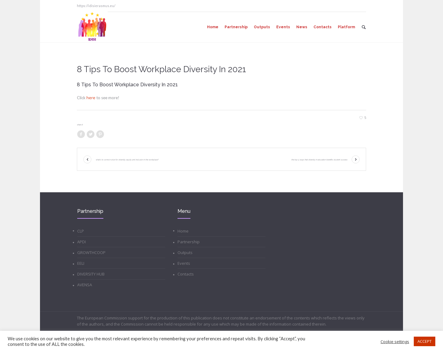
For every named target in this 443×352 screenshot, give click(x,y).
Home (183, 231)
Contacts (186, 274)
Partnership (189, 241)
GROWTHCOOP (91, 252)
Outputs (185, 252)
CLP (80, 231)
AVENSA (84, 284)
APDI (81, 241)
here (91, 97)
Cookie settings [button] (395, 341)
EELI (80, 263)
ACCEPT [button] (424, 341)
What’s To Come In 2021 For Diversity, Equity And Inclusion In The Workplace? (127, 159)
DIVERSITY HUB (91, 274)
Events (184, 263)
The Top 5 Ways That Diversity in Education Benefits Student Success (319, 159)
